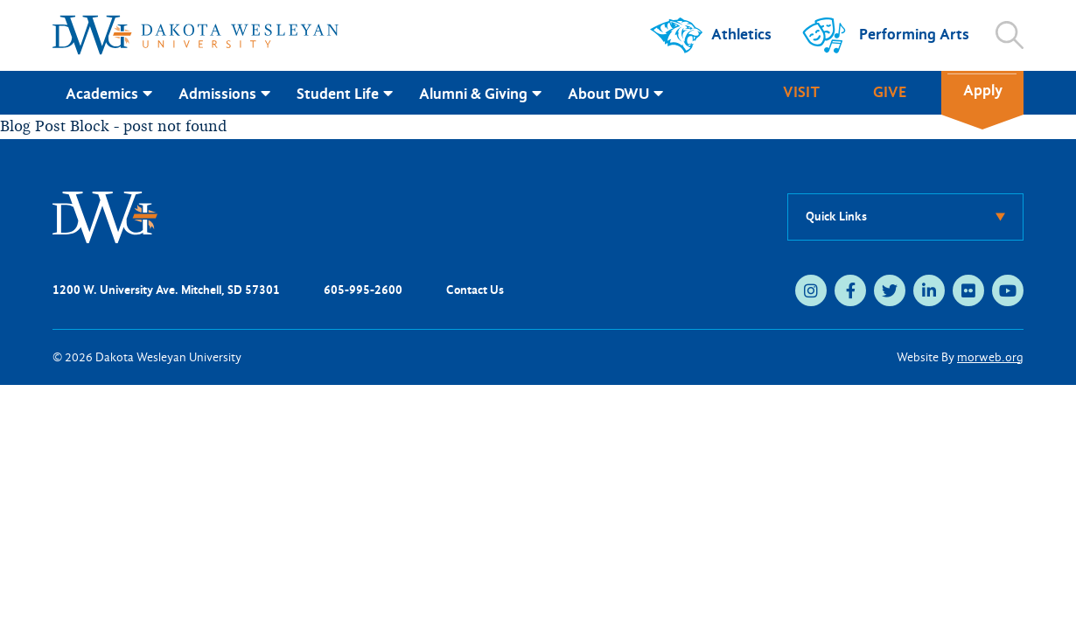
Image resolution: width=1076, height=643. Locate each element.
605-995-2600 (363, 290)
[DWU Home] (104, 215)
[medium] (811, 290)
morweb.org (990, 357)
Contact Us (475, 290)
